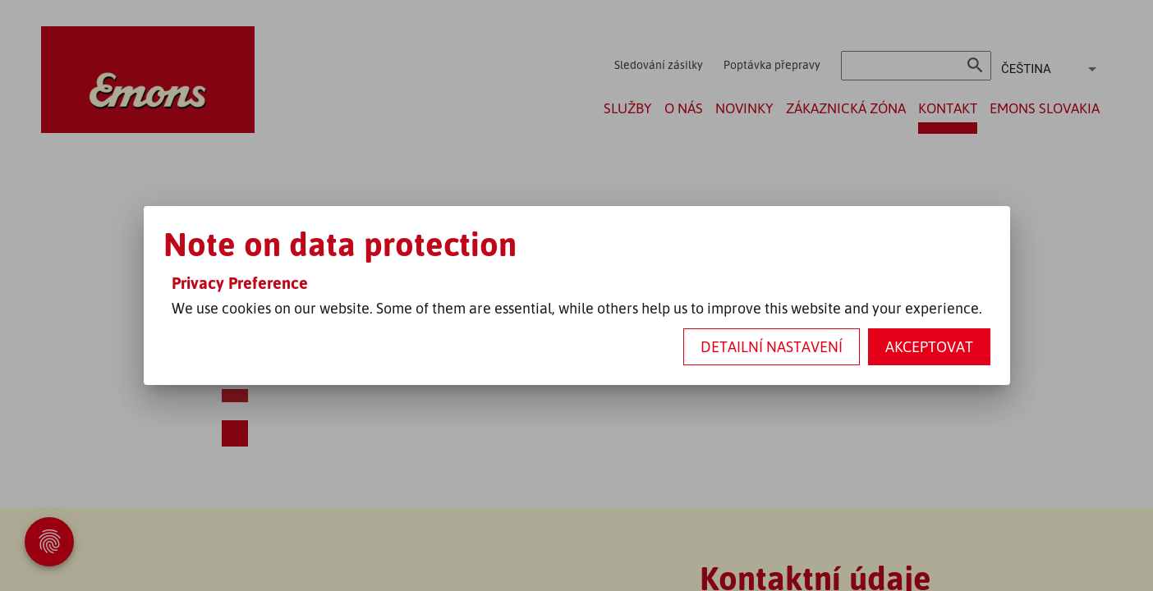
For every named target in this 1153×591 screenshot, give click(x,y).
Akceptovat (929, 346)
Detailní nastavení (772, 346)
